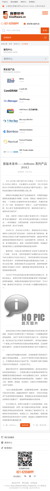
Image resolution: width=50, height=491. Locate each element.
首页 (10, 44)
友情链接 (33, 483)
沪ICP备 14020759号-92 (31, 488)
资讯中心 (23, 2)
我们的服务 (14, 2)
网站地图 (25, 483)
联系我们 (32, 2)
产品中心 (5, 2)
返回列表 (25, 425)
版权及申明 (16, 483)
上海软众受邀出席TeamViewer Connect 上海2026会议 (25, 6)
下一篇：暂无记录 (39, 425)
